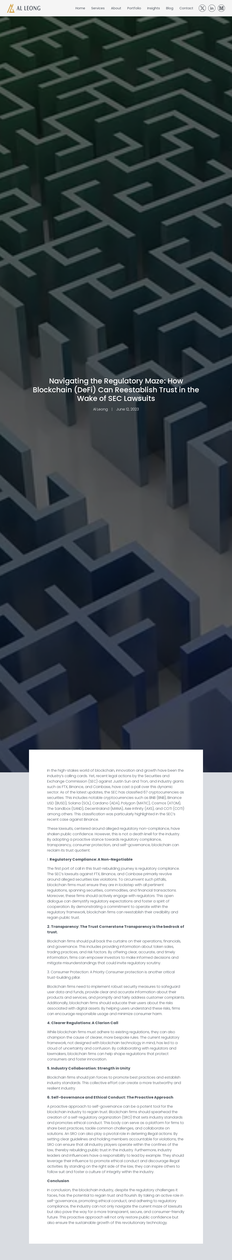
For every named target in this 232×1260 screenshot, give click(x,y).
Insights (153, 8)
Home (80, 8)
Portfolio (134, 8)
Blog (169, 8)
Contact (186, 8)
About (116, 8)
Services (98, 8)
